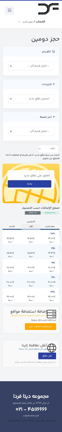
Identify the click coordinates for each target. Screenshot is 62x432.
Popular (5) (50, 212)
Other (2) (33, 212)
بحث (29, 184)
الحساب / (33, 21)
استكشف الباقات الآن (40, 326)
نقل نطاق (47, 356)
